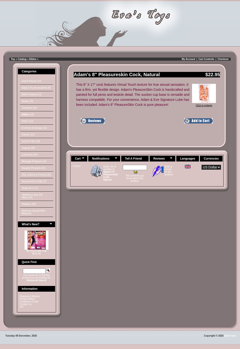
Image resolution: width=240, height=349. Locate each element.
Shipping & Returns (30, 296)
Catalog (22, 59)
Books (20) (27, 101)
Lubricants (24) (30, 154)
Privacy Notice (27, 299)
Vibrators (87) (29, 204)
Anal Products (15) (32, 81)
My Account (188, 59)
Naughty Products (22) (34, 168)
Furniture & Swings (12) (34, 128)
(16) (28, 114)
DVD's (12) (27, 121)
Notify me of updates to (110, 173)
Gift (21, 307)
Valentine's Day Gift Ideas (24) (32, 196)
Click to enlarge (204, 104)
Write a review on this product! (169, 170)
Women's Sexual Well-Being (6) (34, 212)
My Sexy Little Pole (36, 251)
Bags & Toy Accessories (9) (36, 87)
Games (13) (28, 134)
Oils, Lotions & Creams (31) (36, 174)
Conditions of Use (29, 301)
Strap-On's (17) (30, 188)
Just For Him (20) (31, 141)
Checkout (223, 59)
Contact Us (25, 304)
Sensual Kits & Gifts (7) (34, 181)
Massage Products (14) (34, 161)
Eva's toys (230, 335)
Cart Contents (206, 59)
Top (13, 59)
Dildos (33, 59)
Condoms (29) (29, 108)
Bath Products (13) (32, 94)
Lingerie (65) (28, 148)
